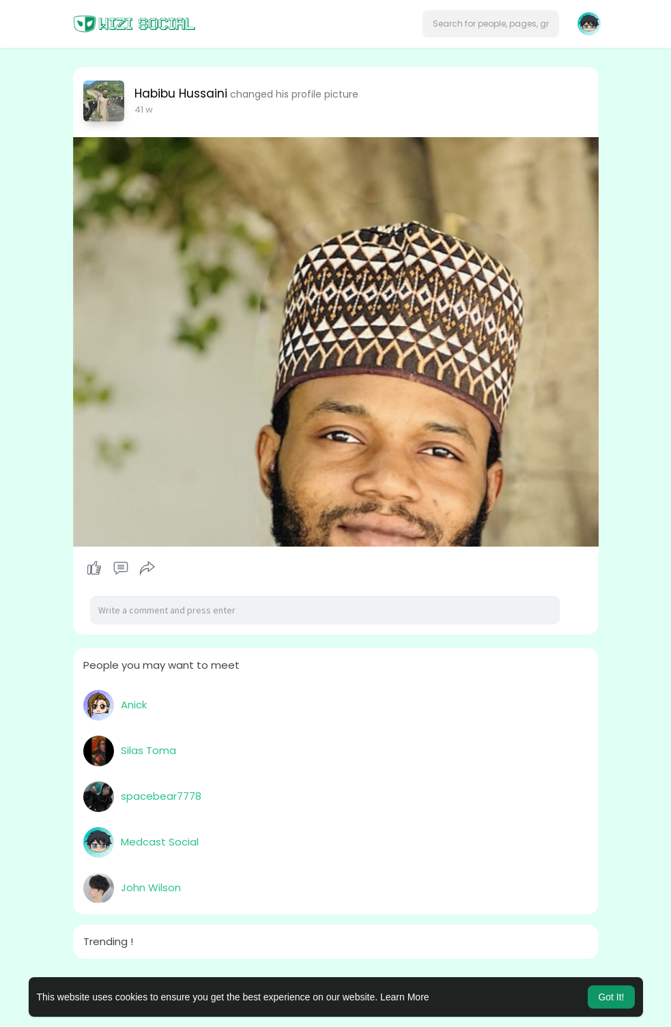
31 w (143, 109)
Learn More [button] (404, 997)
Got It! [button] (611, 997)
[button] (491, 24)
